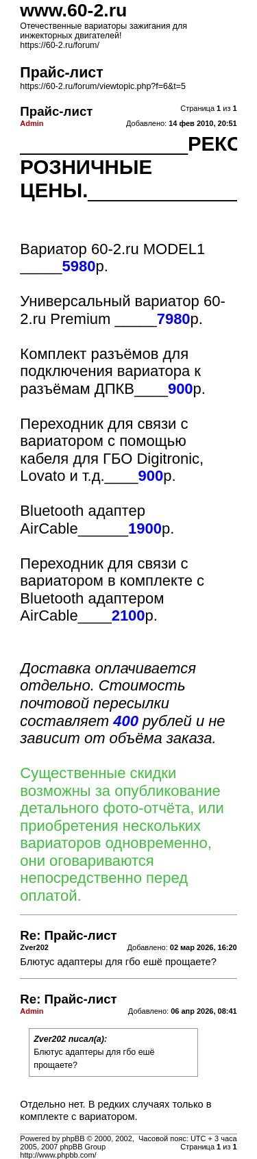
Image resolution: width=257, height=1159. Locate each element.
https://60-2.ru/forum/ (59, 45)
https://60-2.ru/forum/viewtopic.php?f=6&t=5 (103, 86)
